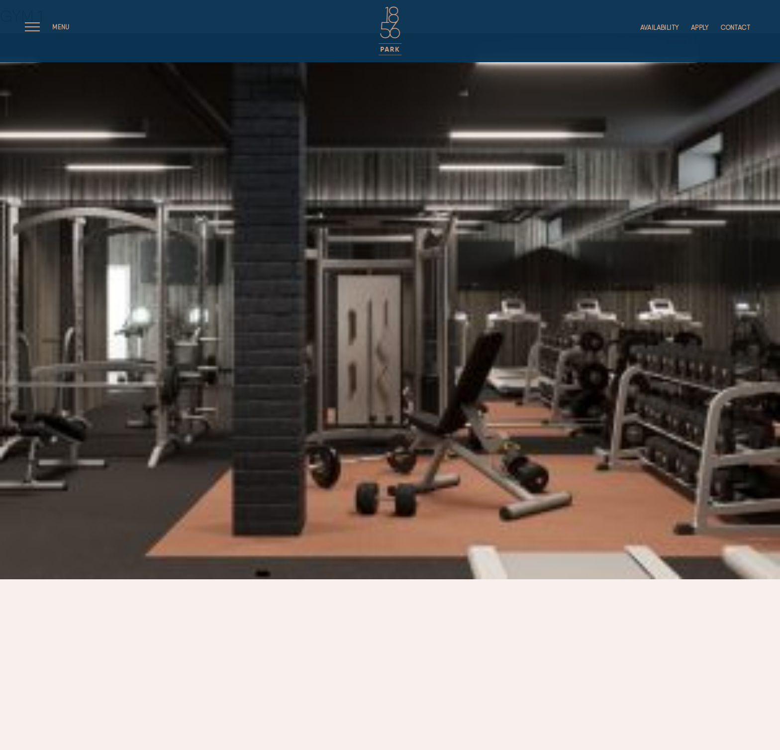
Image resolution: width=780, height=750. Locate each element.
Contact (735, 27)
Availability (659, 27)
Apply (700, 27)
